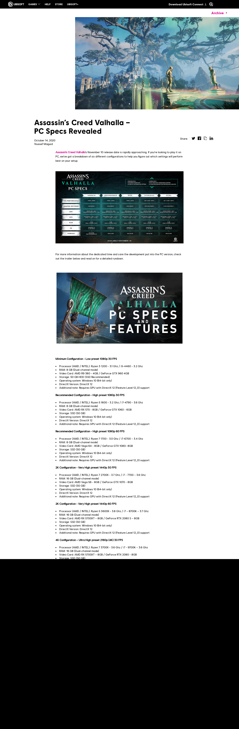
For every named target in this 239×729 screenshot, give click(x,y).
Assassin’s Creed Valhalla (70, 152)
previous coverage (71, 584)
